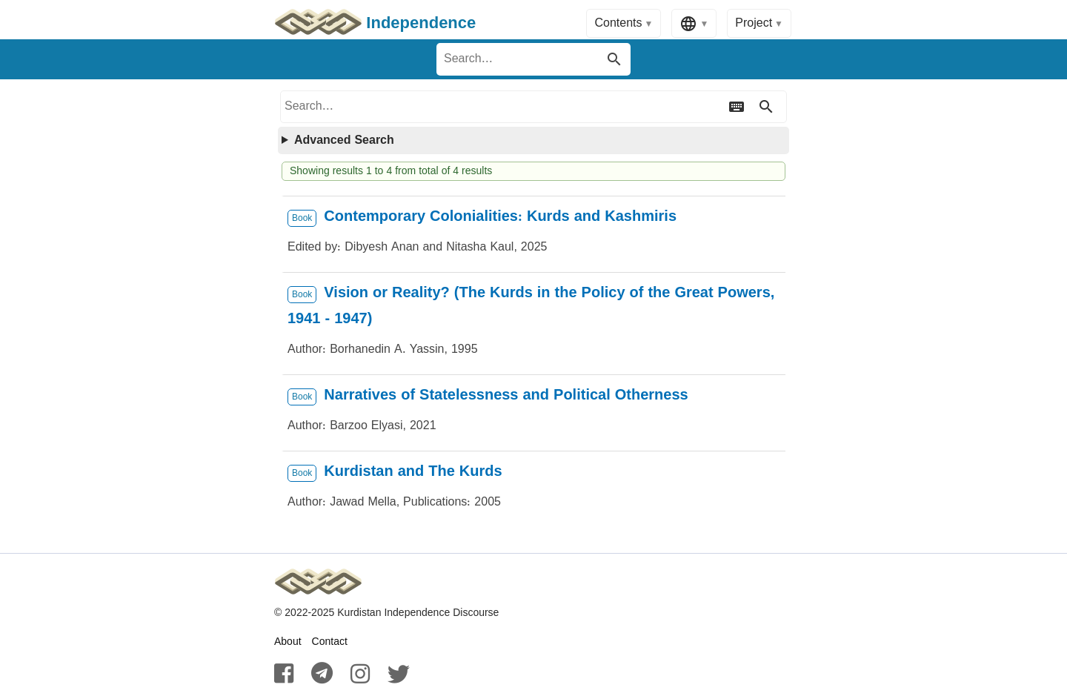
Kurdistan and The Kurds (413, 472)
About (288, 642)
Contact (330, 642)
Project (753, 23)
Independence (375, 24)
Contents (618, 23)
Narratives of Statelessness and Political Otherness (506, 395)
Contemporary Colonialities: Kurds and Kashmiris (500, 217)
